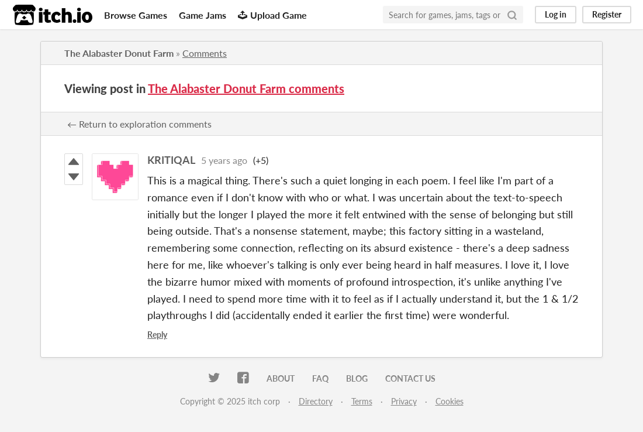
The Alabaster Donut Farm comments (246, 88)
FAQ (320, 378)
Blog (357, 378)
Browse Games (135, 14)
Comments (204, 53)
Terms (361, 401)
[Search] (512, 14)
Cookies (449, 401)
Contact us (410, 378)
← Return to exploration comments (139, 123)
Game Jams (202, 14)
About (281, 378)
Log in (555, 14)
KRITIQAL (171, 159)
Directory (316, 401)
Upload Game (272, 14)
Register (606, 14)
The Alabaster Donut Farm (119, 53)
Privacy (404, 401)
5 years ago (224, 160)
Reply (157, 335)
